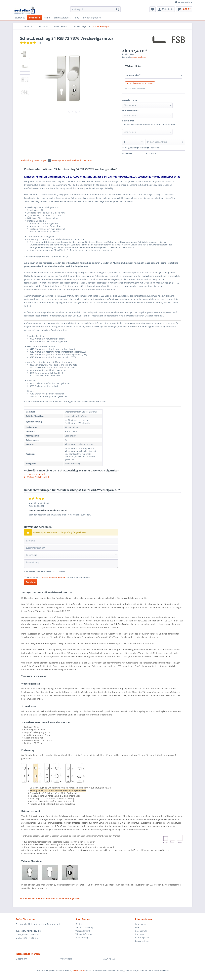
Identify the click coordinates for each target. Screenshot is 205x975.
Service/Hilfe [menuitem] (182, 2)
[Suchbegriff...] (95, 9)
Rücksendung (81, 937)
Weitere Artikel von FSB (36, 477)
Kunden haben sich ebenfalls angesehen (60, 898)
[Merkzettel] (152, 9)
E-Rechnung (21, 958)
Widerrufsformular (84, 934)
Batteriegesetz (142, 937)
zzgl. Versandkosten (139, 57)
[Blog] (76, 17)
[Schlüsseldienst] (62, 17)
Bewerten (153, 147)
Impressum (140, 924)
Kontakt (79, 924)
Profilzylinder (66, 958)
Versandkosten (79, 970)
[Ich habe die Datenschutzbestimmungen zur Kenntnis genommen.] (25, 577)
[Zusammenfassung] (71, 548)
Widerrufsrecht (82, 931)
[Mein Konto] (166, 9)
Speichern (31, 582)
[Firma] (47, 17)
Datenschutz (141, 931)
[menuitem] (95, 10)
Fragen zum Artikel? (35, 474)
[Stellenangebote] (92, 17)
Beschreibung (26, 160)
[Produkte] (34, 17)
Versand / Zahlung (84, 927)
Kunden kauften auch (30, 898)
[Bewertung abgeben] (71, 555)
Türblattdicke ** (153, 75)
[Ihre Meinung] (71, 563)
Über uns (139, 934)
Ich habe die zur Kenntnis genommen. (58, 577)
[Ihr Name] (71, 540)
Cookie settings (142, 941)
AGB (137, 927)
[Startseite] (20, 17)
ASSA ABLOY (109, 958)
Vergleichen (129, 147)
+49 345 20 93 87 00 (28, 931)
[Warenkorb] (184, 9)
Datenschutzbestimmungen (52, 577)
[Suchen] (118, 9)
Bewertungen (43, 160)
